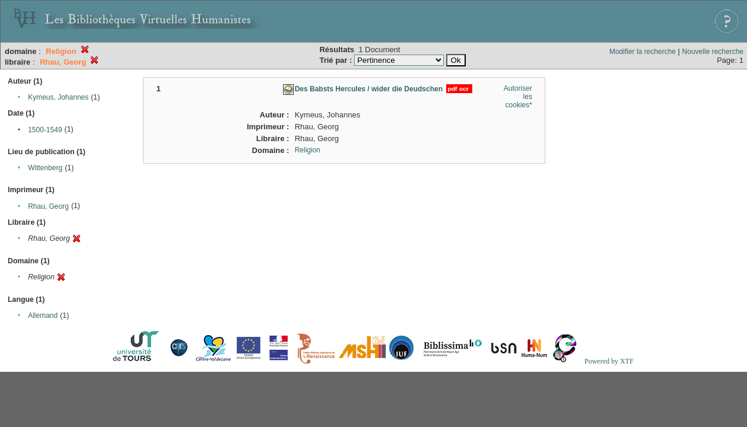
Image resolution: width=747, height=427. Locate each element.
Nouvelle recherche (712, 51)
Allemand (43, 315)
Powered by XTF (609, 361)
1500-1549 (45, 130)
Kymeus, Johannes (58, 97)
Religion (307, 150)
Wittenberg (45, 168)
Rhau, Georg (48, 206)
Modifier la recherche (642, 51)
